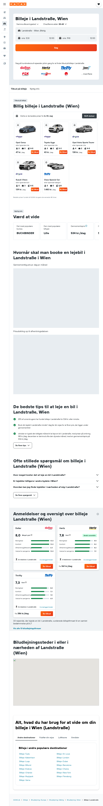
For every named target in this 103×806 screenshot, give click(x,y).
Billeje (25, 800)
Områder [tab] (75, 737)
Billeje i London (63, 757)
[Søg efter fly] (4, 12)
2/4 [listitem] (59, 185)
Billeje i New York (64, 772)
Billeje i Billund (25, 765)
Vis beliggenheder (46, 560)
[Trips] (4, 55)
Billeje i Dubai (62, 761)
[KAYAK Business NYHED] (4, 48)
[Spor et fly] (4, 42)
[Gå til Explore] (4, 37)
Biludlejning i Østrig (56, 800)
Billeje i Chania (63, 769)
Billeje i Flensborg (64, 776)
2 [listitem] (18, 148)
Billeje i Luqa (24, 761)
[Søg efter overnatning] (4, 18)
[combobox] (27, 24)
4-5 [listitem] (30, 148)
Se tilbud (35, 152)
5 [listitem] (18, 185)
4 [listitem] (74, 148)
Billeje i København (27, 757)
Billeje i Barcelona (64, 765)
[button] (5, 4)
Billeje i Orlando (25, 772)
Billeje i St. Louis (63, 754)
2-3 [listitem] (59, 148)
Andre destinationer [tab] (26, 737)
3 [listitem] (23, 185)
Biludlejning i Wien (74, 800)
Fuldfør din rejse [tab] (46, 737)
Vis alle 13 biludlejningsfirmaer (27, 628)
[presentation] (98, 514)
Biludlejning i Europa (38, 800)
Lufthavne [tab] (62, 737)
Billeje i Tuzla (24, 754)
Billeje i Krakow (25, 769)
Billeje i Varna (24, 780)
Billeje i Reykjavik (26, 776)
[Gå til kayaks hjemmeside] (18, 4)
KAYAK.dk (16, 800)
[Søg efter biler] (4, 23)
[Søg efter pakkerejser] (4, 29)
